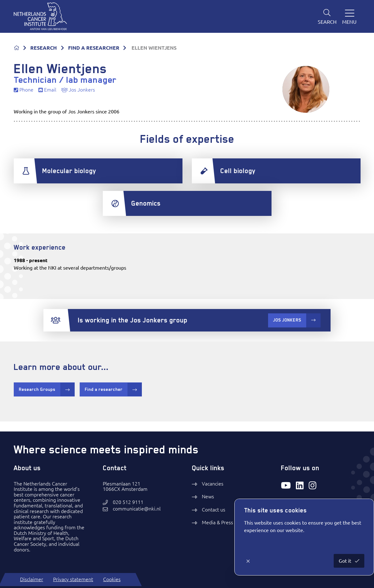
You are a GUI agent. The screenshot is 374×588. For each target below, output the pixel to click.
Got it (345, 561)
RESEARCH (43, 47)
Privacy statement (73, 579)
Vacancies (212, 483)
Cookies (112, 579)
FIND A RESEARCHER (93, 47)
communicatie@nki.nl (137, 508)
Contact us (213, 509)
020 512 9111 (128, 502)
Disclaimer (31, 579)
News (208, 496)
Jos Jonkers (78, 89)
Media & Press (217, 522)
